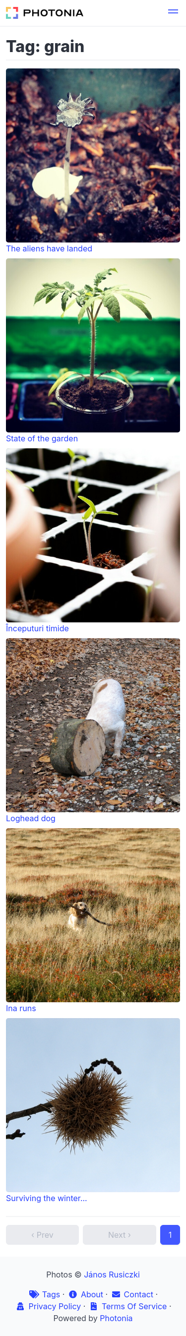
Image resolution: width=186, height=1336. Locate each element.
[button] (173, 13)
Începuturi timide (93, 540)
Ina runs (93, 920)
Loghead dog (93, 730)
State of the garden (93, 350)
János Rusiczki (112, 1274)
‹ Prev (42, 1235)
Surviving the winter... (93, 1110)
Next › (119, 1235)
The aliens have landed (93, 160)
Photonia (116, 1318)
